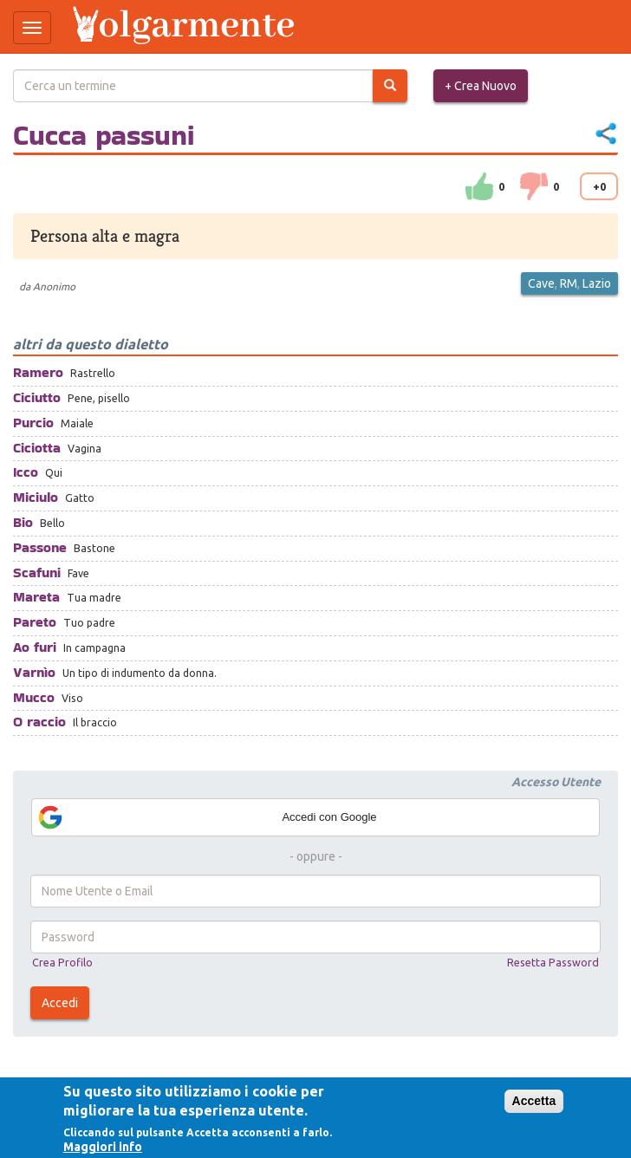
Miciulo (35, 497)
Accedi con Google (206, 817)
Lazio (596, 283)
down (534, 186)
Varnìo (34, 672)
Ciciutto (37, 397)
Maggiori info (102, 1147)
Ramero (38, 372)
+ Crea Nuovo (481, 86)
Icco (25, 472)
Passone (40, 547)
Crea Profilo (62, 962)
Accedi (60, 1003)
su (479, 186)
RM (568, 283)
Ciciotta (37, 448)
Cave (541, 283)
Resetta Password (553, 962)
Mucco (34, 697)
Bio (23, 522)
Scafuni (37, 572)
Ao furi (34, 647)
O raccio (39, 722)
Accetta (534, 1101)
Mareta (36, 597)
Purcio (33, 423)
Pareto (34, 622)
